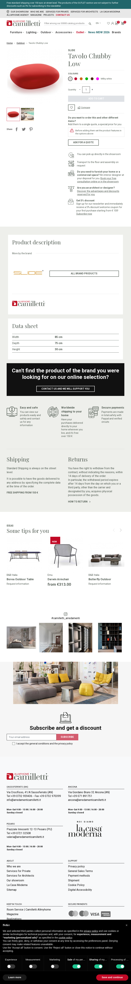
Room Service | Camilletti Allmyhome (29, 911)
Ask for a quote (83, 142)
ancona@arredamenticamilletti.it (87, 800)
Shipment (73, 880)
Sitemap (12, 889)
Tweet (24, 129)
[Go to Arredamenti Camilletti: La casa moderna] (85, 828)
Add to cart (96, 98)
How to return (79, 501)
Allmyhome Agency (18, 15)
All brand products (84, 273)
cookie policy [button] (65, 937)
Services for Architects (84, 11)
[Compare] (84, 107)
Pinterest (31, 129)
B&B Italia (12, 574)
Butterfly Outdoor (100, 579)
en (97, 23)
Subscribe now (84, 213)
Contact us (63, 15)
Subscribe (67, 737)
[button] (126, 925)
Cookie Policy (76, 885)
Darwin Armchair (58, 579)
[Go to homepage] (24, 23)
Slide (71, 50)
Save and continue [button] (112, 977)
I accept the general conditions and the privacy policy (44, 743)
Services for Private (57, 11)
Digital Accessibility (80, 889)
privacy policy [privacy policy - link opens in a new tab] (91, 931)
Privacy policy (76, 866)
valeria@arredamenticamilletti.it (25, 837)
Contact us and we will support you (65, 388)
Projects (48, 15)
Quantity (72, 89)
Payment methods (79, 875)
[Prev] (114, 530)
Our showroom (17, 11)
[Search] (66, 23)
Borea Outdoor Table (20, 579)
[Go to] (24, 555)
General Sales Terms (80, 871)
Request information (18, 583)
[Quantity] (86, 89)
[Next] (121, 530)
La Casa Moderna (110, 11)
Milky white (106, 78)
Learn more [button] (14, 977)
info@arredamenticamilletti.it (24, 800)
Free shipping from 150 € (22, 492)
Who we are (37, 11)
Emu (50, 574)
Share (16, 129)
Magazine (36, 15)
